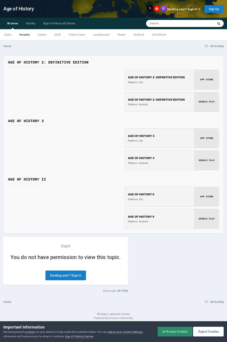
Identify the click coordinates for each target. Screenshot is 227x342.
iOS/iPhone (159, 34)
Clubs (7, 34)
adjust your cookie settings (125, 332)
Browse (12, 25)
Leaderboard (101, 34)
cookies (29, 332)
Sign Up (214, 9)
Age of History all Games (59, 23)
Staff (57, 34)
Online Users (77, 34)
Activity (30, 23)
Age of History (18, 9)
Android (139, 34)
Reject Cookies (208, 331)
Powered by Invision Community (113, 317)
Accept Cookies (175, 331)
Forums (24, 34)
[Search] (168, 23)
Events (42, 34)
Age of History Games (79, 336)
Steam (121, 34)
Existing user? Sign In (183, 9)
